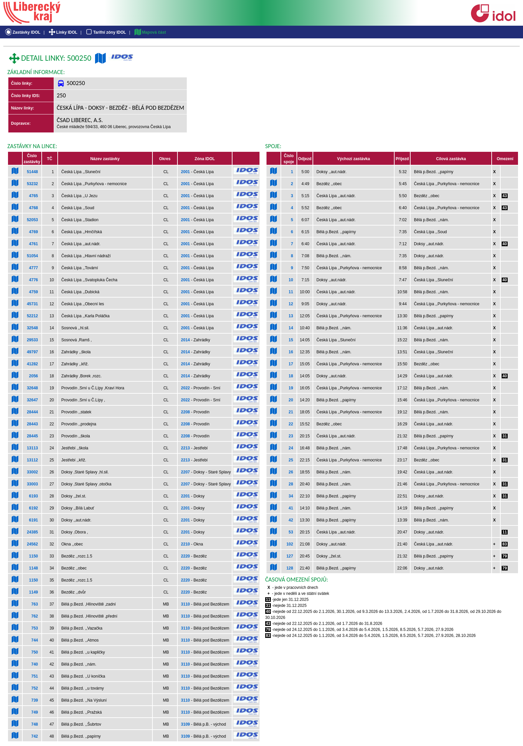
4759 (33, 292)
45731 (32, 304)
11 (291, 292)
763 (34, 604)
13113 (32, 448)
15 (291, 340)
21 (291, 412)
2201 (185, 496)
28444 (32, 412)
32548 (32, 328)
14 (291, 328)
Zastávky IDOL (22, 32)
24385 (32, 532)
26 (291, 472)
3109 (185, 724)
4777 (33, 268)
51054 (32, 256)
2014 (185, 340)
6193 (33, 496)
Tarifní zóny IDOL (105, 32)
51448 (32, 171)
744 (34, 640)
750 (34, 652)
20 (291, 400)
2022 (185, 388)
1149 (33, 592)
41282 (32, 364)
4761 (33, 244)
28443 (32, 424)
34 (291, 496)
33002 (32, 472)
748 (34, 724)
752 (34, 688)
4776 (33, 280)
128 (290, 568)
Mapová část (149, 32)
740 (34, 664)
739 (34, 700)
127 (290, 556)
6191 (33, 520)
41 (291, 508)
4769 (33, 232)
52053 (32, 220)
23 (291, 436)
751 (34, 676)
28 (291, 484)
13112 (32, 460)
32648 (32, 388)
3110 (185, 604)
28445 (32, 436)
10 (291, 280)
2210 (185, 544)
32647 (32, 400)
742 (34, 736)
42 (291, 520)
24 (291, 448)
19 (291, 388)
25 (291, 460)
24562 (32, 544)
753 (34, 628)
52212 (32, 316)
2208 (185, 412)
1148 (33, 568)
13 (291, 316)
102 (290, 544)
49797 (32, 352)
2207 (185, 472)
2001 (185, 171)
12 (291, 304)
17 (291, 364)
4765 (33, 196)
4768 (33, 208)
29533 (32, 340)
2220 (185, 556)
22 (291, 424)
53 (291, 532)
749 (34, 712)
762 (34, 616)
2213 (185, 448)
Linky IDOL (62, 32)
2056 (33, 376)
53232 (32, 183)
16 (291, 352)
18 (291, 376)
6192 (33, 508)
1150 (33, 556)
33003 (32, 484)
